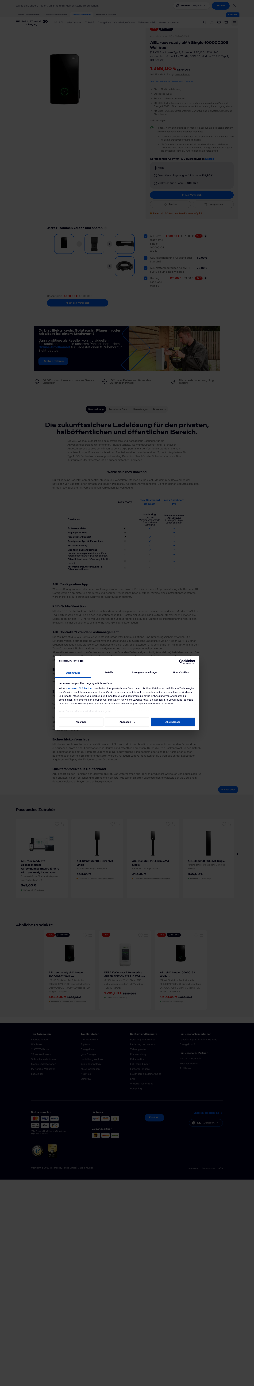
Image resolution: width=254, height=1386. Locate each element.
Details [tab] (109, 672)
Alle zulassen (173, 722)
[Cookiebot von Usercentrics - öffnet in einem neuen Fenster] (181, 661)
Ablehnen (81, 722)
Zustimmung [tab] (73, 672)
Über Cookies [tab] (181, 672)
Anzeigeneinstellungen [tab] (145, 672)
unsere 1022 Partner (80, 688)
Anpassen (127, 722)
